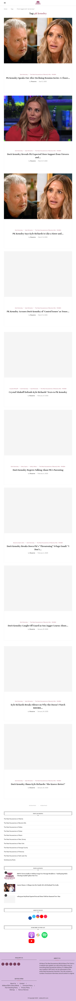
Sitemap (12, 990)
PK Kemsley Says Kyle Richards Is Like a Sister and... (38, 233)
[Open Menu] (5, 3)
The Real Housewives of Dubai (13, 831)
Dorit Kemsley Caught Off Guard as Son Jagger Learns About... (38, 625)
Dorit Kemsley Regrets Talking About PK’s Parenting (38, 470)
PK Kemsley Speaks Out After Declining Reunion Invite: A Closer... (38, 78)
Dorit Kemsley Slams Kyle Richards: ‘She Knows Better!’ (38, 784)
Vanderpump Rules (10, 860)
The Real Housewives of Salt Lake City (15, 856)
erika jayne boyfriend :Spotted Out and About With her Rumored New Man (38, 896)
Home (5, 9)
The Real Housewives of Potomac (14, 852)
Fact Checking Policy (11, 987)
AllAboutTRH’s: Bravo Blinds (10, 985)
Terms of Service (23, 990)
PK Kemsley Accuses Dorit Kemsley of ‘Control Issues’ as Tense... (38, 311)
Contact (22, 983)
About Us (13, 983)
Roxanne (33, 81)
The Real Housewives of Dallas (13, 827)
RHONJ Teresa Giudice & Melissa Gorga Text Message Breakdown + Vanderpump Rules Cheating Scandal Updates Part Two (42, 874)
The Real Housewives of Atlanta (13, 819)
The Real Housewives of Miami (13, 835)
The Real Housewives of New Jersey (15, 839)
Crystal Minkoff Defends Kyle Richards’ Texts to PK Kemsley (38, 392)
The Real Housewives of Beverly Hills (15, 823)
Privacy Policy (25, 987)
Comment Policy (28, 985)
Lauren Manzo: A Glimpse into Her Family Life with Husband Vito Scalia (38, 885)
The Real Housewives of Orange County (16, 848)
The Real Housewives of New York (14, 843)
